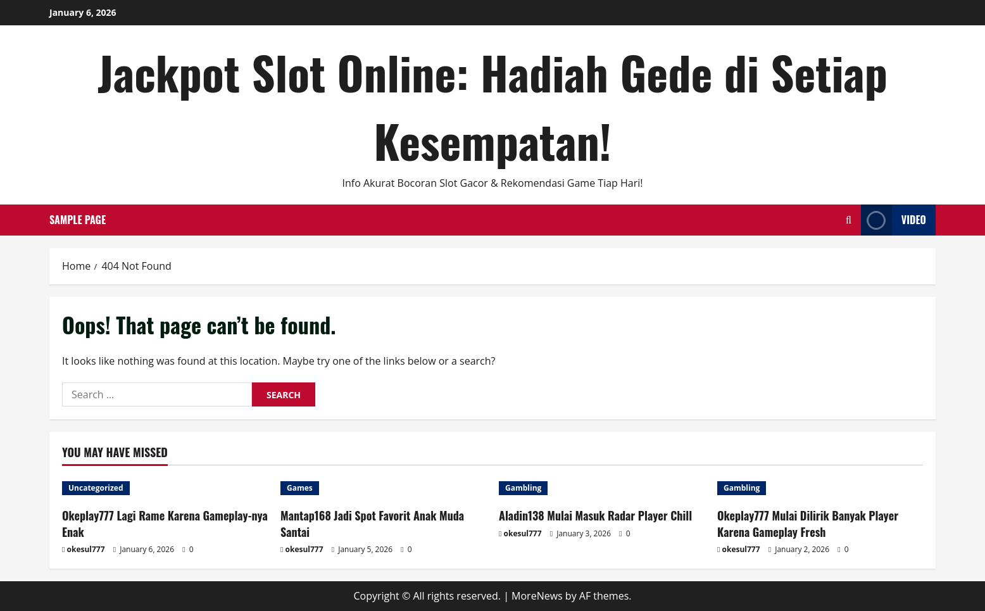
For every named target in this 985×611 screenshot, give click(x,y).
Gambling (523, 487)
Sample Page (77, 219)
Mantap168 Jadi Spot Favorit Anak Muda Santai (372, 523)
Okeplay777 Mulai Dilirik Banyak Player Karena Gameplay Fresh (807, 523)
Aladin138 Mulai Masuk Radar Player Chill (595, 515)
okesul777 (86, 549)
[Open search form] (848, 220)
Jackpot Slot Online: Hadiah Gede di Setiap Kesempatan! (492, 106)
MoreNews (537, 596)
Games (300, 487)
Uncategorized (95, 487)
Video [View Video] (893, 220)
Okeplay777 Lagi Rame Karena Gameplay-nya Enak (165, 523)
